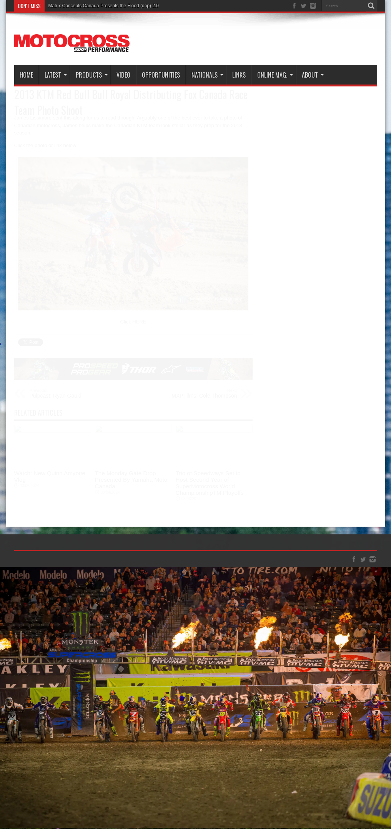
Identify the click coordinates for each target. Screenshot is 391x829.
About (313, 75)
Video (123, 75)
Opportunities (161, 75)
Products (92, 75)
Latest (56, 75)
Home (26, 75)
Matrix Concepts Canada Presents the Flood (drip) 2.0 (103, 5)
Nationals (207, 75)
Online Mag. (275, 75)
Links (239, 75)
